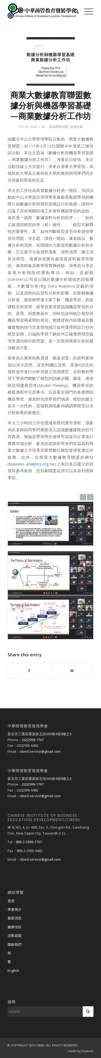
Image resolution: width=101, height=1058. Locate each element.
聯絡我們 (15, 944)
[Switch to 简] (50, 953)
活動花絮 (15, 935)
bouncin (87, 1051)
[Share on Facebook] (29, 670)
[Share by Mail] (72, 670)
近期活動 (76, 126)
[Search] (73, 11)
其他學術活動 (58, 126)
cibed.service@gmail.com (40, 751)
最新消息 (15, 918)
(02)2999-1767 (33, 739)
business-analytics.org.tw (31, 464)
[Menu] (86, 11)
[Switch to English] (50, 970)
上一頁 (83, 497)
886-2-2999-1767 (29, 841)
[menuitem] (73, 11)
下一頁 (90, 497)
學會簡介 (15, 909)
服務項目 (15, 926)
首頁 (11, 900)
